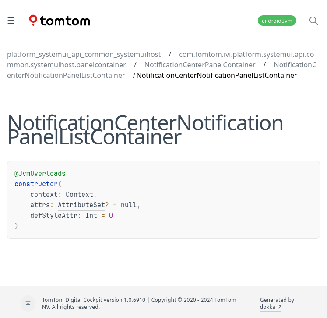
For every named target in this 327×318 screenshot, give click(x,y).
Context (79, 194)
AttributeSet (81, 205)
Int (91, 215)
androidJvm (277, 20)
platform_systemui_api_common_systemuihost (84, 54)
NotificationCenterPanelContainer (200, 65)
